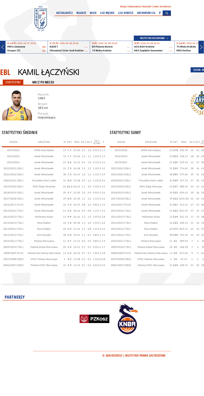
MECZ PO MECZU (43, 82)
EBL (5, 72)
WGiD (93, 13)
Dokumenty (134, 6)
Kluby (123, 6)
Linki (155, 6)
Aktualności (64, 13)
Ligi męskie (107, 13)
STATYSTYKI (13, 82)
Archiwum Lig (146, 13)
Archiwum (165, 6)
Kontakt (146, 6)
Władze (81, 13)
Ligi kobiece (125, 13)
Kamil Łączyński (48, 72)
